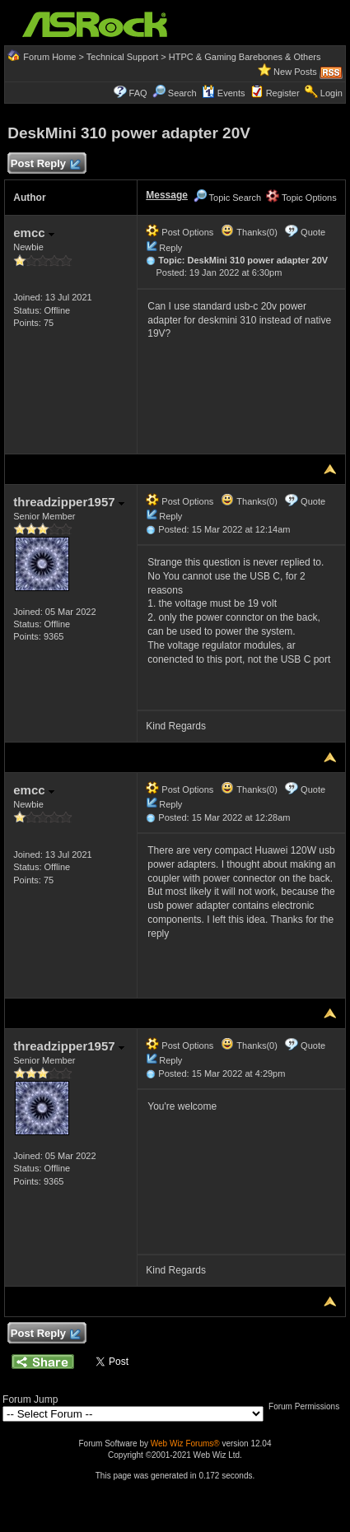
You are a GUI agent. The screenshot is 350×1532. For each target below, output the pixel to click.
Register (283, 93)
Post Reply (44, 164)
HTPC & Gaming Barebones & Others (245, 57)
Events (223, 93)
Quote (313, 232)
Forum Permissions (308, 1406)
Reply (170, 248)
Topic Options (301, 198)
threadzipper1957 (68, 502)
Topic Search (227, 198)
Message (167, 195)
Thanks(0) (249, 232)
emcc (33, 233)
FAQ (138, 93)
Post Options (179, 232)
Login (331, 93)
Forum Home (49, 57)
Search (182, 93)
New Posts (295, 72)
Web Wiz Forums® (185, 1443)
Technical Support (122, 57)
